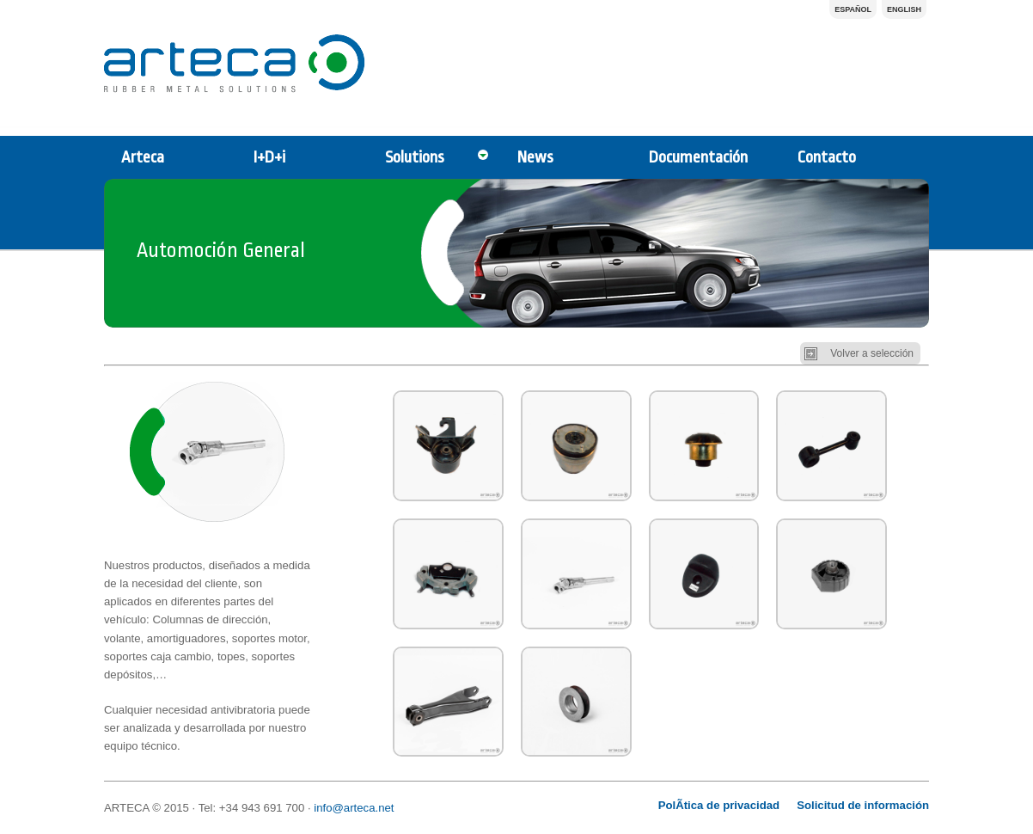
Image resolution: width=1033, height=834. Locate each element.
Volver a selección (872, 353)
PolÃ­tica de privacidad (718, 805)
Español (852, 9)
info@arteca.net (354, 807)
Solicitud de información (863, 805)
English (904, 9)
